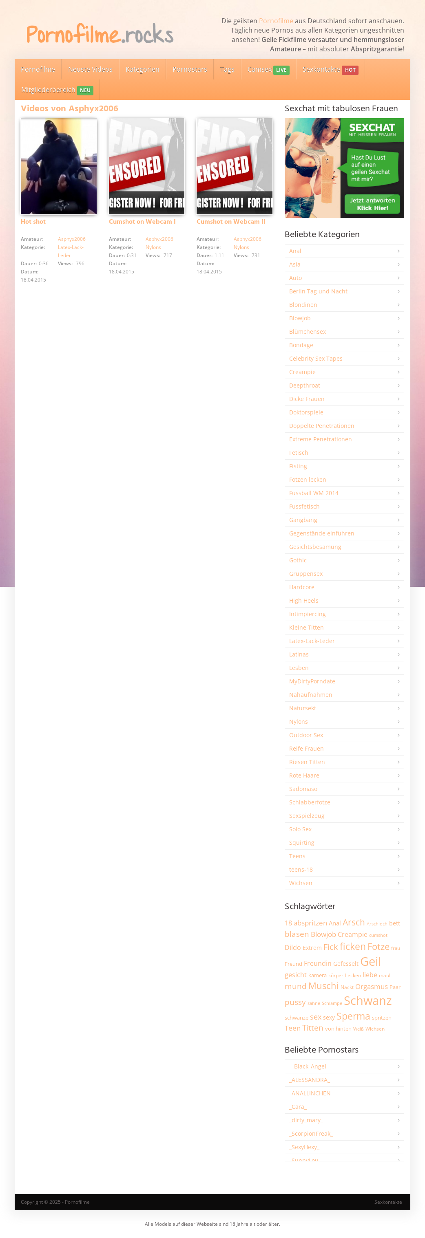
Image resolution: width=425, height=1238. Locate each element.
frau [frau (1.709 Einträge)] (395, 948)
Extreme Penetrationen (320, 439)
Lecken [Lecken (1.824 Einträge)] (353, 975)
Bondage (301, 345)
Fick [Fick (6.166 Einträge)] (330, 946)
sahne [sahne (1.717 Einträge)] (314, 1003)
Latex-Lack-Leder (312, 641)
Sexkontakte (330, 70)
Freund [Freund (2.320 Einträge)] (293, 963)
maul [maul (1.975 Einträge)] (384, 975)
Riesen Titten (307, 762)
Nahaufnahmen (310, 694)
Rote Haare (304, 775)
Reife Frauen (306, 748)
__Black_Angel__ (310, 1066)
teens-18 (301, 869)
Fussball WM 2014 (314, 493)
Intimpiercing (307, 614)
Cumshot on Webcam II (231, 222)
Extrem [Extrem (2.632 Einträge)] (312, 948)
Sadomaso (303, 789)
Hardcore (301, 587)
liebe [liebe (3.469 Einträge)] (370, 974)
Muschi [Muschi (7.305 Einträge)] (323, 985)
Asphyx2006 (72, 239)
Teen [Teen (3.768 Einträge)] (293, 1028)
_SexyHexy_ (304, 1147)
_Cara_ (298, 1106)
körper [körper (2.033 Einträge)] (335, 975)
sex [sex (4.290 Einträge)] (315, 1017)
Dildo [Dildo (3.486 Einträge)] (293, 947)
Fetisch (298, 452)
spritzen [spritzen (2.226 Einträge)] (382, 1017)
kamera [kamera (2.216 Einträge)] (317, 975)
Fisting (298, 466)
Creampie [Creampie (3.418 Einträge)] (352, 934)
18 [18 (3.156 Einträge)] (288, 923)
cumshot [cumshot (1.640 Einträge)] (378, 935)
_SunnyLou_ (305, 1160)
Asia (295, 264)
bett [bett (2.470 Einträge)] (394, 923)
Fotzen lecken (307, 479)
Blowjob (300, 318)
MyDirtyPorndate (312, 681)
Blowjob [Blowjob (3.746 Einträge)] (323, 934)
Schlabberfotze (309, 802)
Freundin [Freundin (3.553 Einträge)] (318, 963)
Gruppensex (306, 573)
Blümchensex (307, 331)
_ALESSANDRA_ (309, 1080)
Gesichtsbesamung (315, 547)
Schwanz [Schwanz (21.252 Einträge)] (368, 1000)
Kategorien (142, 69)
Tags (227, 69)
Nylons (153, 247)
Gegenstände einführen (321, 533)
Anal (295, 251)
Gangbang (303, 520)
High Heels (304, 600)
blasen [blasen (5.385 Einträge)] (297, 933)
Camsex (269, 70)
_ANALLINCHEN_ (311, 1093)
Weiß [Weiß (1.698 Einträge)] (358, 1029)
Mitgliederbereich (57, 90)
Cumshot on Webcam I (142, 222)
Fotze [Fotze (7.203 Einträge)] (378, 946)
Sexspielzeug (307, 815)
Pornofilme (276, 20)
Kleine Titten (306, 627)
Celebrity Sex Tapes (316, 358)
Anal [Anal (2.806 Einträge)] (335, 923)
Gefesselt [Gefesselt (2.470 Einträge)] (346, 963)
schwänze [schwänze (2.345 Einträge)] (296, 1017)
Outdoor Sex (306, 735)
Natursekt (302, 708)
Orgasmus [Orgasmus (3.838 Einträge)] (371, 986)
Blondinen (303, 304)
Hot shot (33, 222)
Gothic (298, 560)
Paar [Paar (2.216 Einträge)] (395, 987)
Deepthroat (304, 385)
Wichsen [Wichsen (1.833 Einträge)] (375, 1029)
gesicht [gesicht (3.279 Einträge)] (296, 974)
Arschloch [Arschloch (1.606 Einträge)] (377, 924)
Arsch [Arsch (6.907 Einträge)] (354, 922)
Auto (295, 278)
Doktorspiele (306, 412)
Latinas (299, 654)
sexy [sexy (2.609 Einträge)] (329, 1017)
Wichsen (300, 883)
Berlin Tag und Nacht (318, 291)
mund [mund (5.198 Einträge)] (296, 986)
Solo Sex (300, 829)
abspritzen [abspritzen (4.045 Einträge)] (310, 922)
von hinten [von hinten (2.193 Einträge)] (338, 1028)
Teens (297, 856)
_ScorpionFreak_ (311, 1133)
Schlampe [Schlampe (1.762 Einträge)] (332, 1003)
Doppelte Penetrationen (321, 426)
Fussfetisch (304, 506)
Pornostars (190, 69)
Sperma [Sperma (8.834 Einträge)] (353, 1015)
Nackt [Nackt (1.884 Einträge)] (347, 987)
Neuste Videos (90, 69)
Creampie (302, 372)
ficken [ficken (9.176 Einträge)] (353, 946)
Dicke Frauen (307, 399)
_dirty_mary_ (306, 1120)
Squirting (301, 842)
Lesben (299, 668)
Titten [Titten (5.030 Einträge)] (312, 1027)
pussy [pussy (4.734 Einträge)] (295, 1002)
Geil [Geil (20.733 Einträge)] (370, 961)
